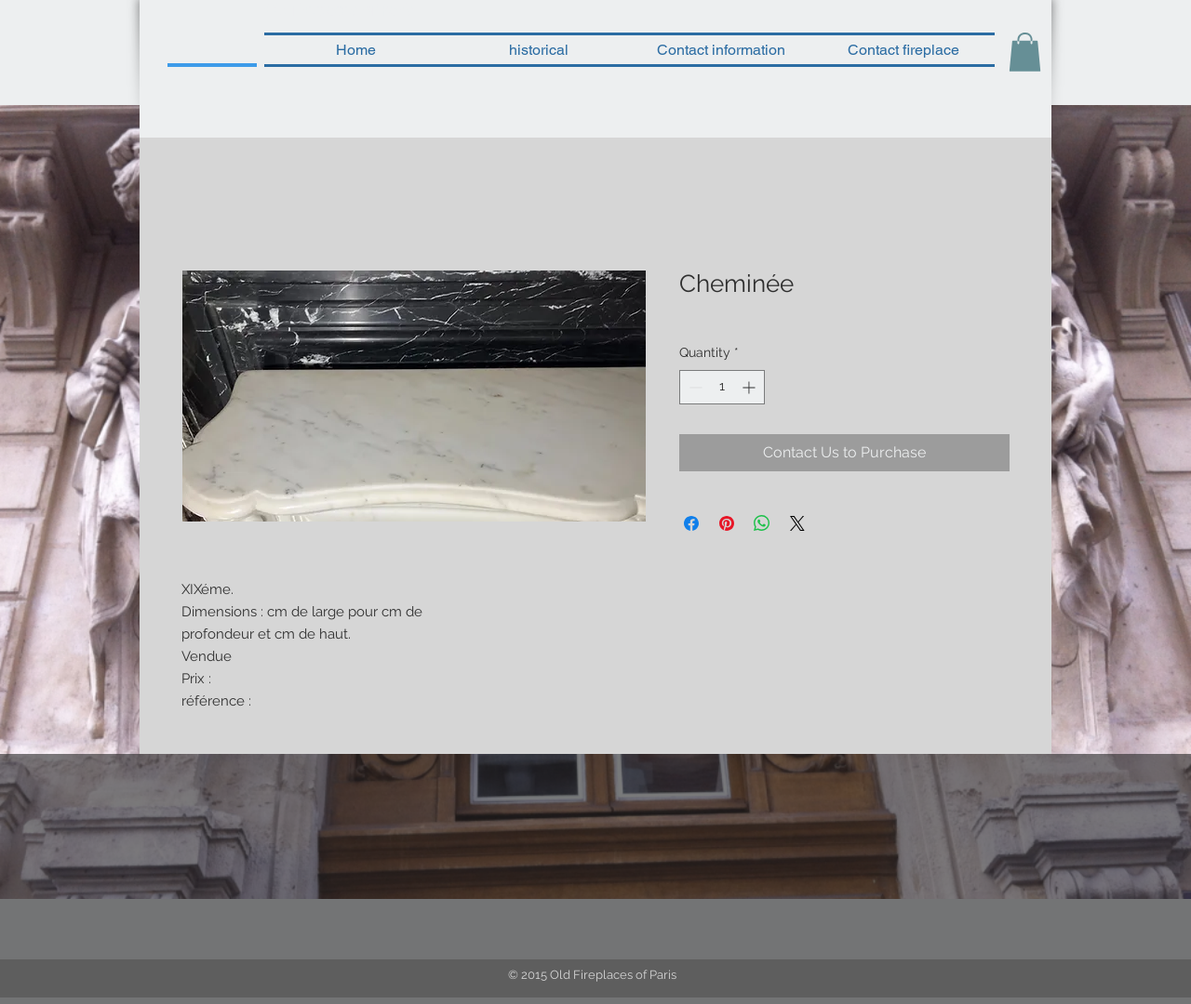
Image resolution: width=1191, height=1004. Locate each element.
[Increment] (750, 387)
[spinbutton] (722, 387)
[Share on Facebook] (691, 523)
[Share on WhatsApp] (762, 523)
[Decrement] (693, 387)
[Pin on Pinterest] (727, 523)
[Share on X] (797, 523)
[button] (1025, 52)
